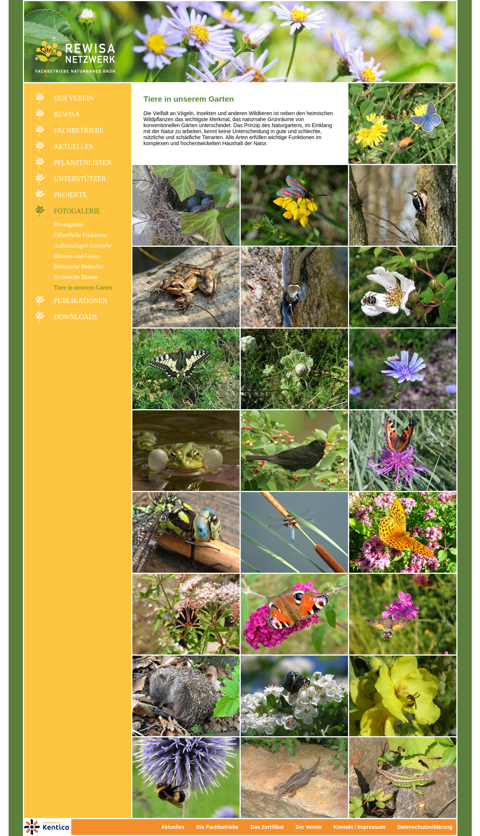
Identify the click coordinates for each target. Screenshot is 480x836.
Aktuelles (73, 146)
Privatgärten (68, 224)
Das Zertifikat (267, 827)
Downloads (76, 317)
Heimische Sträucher (79, 266)
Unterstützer (80, 179)
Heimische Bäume (76, 277)
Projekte (70, 195)
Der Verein (74, 98)
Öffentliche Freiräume (80, 235)
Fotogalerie (77, 211)
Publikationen (81, 301)
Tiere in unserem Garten (83, 287)
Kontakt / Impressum (361, 827)
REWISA (67, 114)
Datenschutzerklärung (424, 827)
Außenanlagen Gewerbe (83, 245)
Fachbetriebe (79, 130)
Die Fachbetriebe (217, 827)
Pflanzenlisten (83, 163)
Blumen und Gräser (77, 256)
